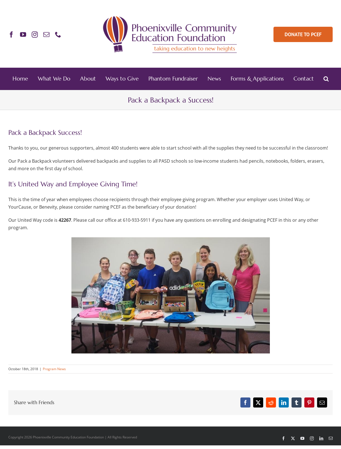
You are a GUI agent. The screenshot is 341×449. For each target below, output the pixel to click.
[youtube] (23, 34)
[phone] (58, 34)
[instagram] (35, 34)
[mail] (46, 34)
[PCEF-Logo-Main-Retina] (170, 16)
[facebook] (11, 34)
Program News (54, 369)
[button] (326, 79)
